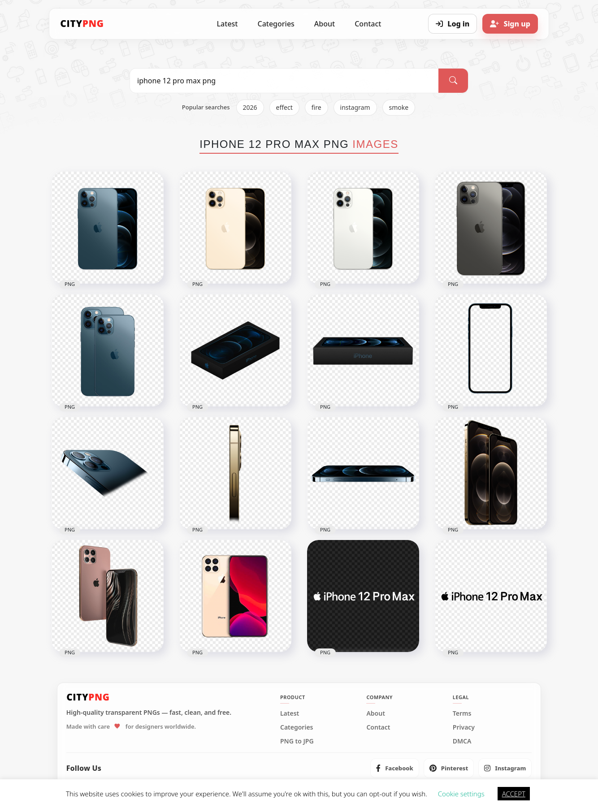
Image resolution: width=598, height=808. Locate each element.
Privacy (464, 727)
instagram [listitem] (355, 107)
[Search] (453, 81)
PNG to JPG (297, 741)
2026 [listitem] (250, 107)
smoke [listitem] (399, 107)
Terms (462, 713)
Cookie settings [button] (461, 793)
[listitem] (394, 768)
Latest (227, 24)
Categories (275, 24)
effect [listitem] (284, 107)
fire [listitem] (316, 107)
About (324, 24)
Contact (368, 24)
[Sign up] (510, 24)
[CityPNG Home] (82, 23)
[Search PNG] (284, 81)
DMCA (462, 741)
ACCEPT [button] (513, 793)
